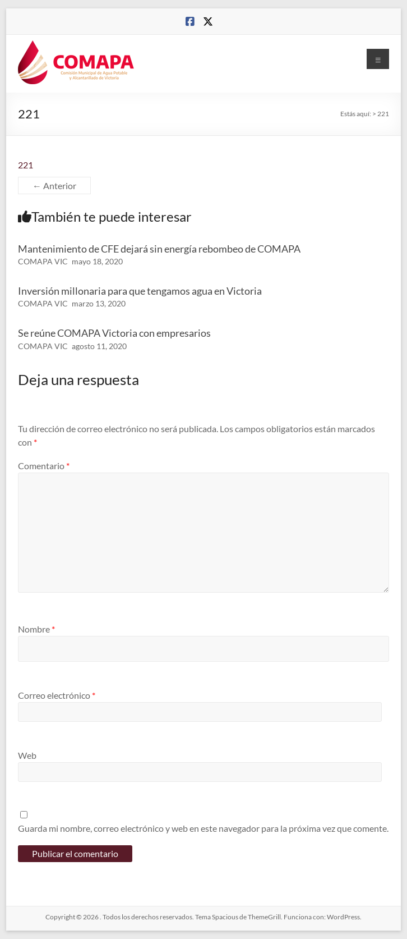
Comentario (44, 465)
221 (25, 164)
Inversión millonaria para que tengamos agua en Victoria (140, 291)
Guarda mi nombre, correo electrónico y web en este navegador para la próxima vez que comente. (203, 828)
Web (27, 755)
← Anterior (54, 185)
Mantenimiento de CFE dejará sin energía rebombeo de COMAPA (159, 248)
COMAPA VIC (43, 261)
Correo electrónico (56, 695)
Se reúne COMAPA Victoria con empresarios (114, 333)
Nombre (36, 629)
